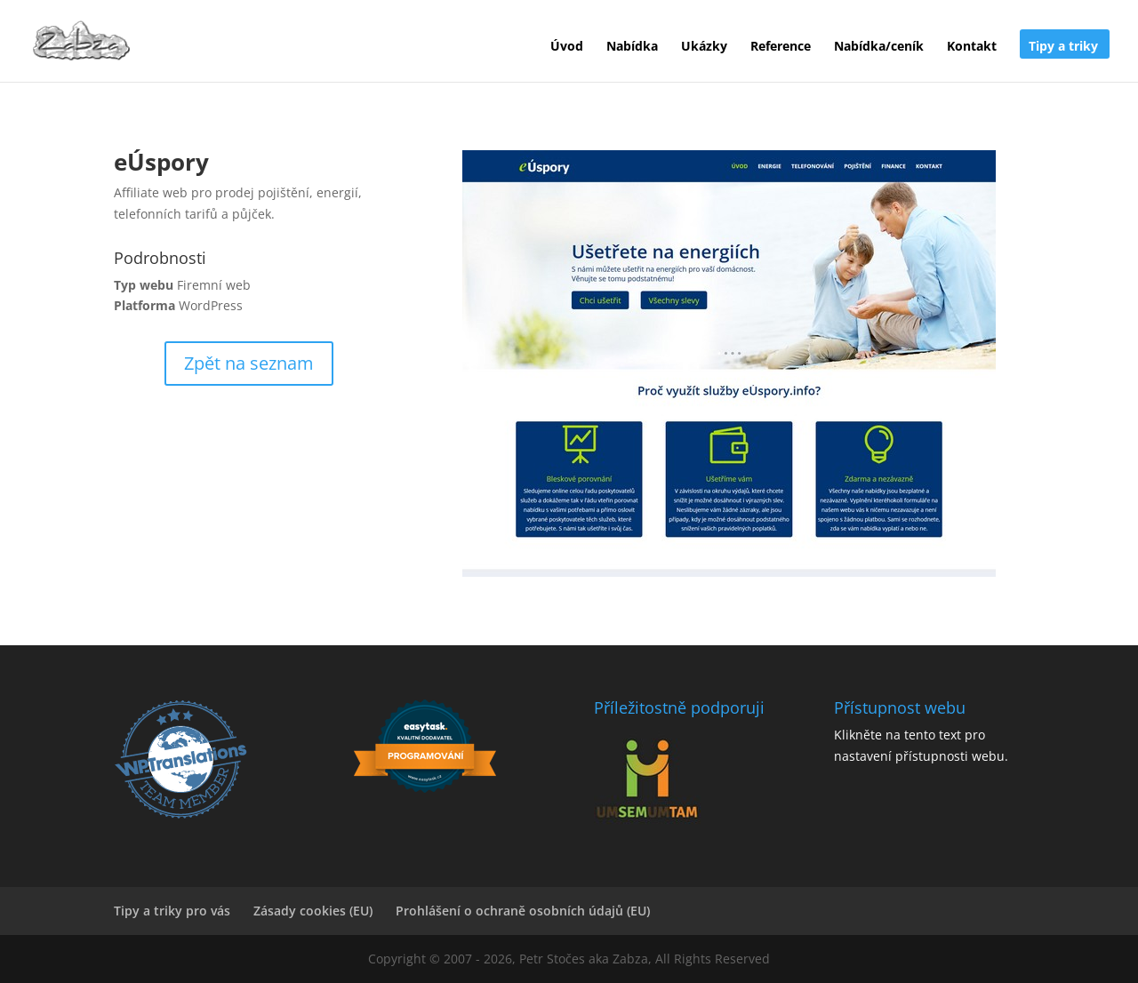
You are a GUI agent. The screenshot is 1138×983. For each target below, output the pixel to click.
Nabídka (632, 47)
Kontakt (972, 47)
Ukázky (704, 47)
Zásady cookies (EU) (313, 910)
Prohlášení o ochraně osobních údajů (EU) (523, 910)
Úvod (566, 47)
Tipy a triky (1063, 47)
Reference (780, 47)
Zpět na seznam (249, 363)
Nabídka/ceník (879, 47)
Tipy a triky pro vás (172, 910)
